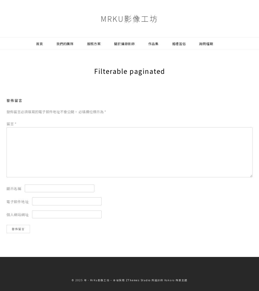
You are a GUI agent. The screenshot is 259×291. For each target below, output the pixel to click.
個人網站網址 (18, 214)
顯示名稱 (14, 188)
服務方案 (94, 43)
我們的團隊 (65, 43)
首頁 (39, 43)
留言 (12, 123)
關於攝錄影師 (124, 43)
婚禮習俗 (179, 43)
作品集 (153, 43)
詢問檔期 (206, 43)
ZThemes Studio (138, 280)
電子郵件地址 (18, 201)
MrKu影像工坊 (129, 18)
